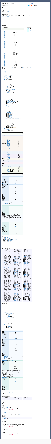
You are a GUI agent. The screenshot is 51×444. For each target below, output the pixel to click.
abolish (13, 239)
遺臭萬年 (25, 267)
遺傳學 (15, 254)
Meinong (13, 99)
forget (6, 240)
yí (7, 72)
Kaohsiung (10, 115)
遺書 (15, 397)
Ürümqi (8, 145)
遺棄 (15, 285)
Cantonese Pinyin (9, 92)
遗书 (17, 397)
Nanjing (8, 149)
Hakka (5, 76)
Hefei (8, 150)
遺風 (25, 284)
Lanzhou (8, 144)
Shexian (8, 158)
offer (9, 392)
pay (14, 393)
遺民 (15, 289)
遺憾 (15, 279)
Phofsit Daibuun (9, 112)
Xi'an (8, 141)
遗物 (17, 294)
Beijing (12, 82)
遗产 (17, 298)
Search (10, 0)
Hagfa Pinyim (9, 97)
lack (5, 241)
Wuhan (8, 146)
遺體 (25, 289)
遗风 (27, 284)
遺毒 (15, 288)
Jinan (8, 138)
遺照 (15, 293)
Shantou (8, 171)
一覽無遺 (5, 249)
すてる (20, 413)
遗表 (27, 274)
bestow (6, 392)
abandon (6, 239)
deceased (8, 243)
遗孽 (17, 267)
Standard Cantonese (8, 89)
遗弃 (17, 285)
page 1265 (8, 19)
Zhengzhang (6, 203)
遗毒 (17, 288)
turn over (11, 393)
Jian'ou (8, 170)
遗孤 (17, 266)
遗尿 (17, 272)
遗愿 (27, 283)
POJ (8, 78)
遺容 (15, 270)
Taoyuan (8, 163)
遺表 (25, 274)
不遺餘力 (5, 252)
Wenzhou (8, 157)
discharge (9, 244)
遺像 (15, 259)
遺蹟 (25, 279)
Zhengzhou (9, 140)
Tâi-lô (8, 111)
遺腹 (25, 262)
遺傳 (15, 253)
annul (16, 239)
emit (5, 244)
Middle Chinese (6, 174)
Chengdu (8, 147)
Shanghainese (8, 129)
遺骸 (25, 288)
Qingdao (8, 139)
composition (4, 16)
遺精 (25, 256)
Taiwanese (16, 118)
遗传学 (18, 254)
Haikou (8, 172)
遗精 (27, 256)
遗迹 (27, 278)
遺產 (15, 298)
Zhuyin (5, 73)
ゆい (7, 412)
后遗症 (8, 267)
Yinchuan (8, 143)
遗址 (17, 263)
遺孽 (15, 267)
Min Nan (5, 78)
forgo (10, 239)
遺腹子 (25, 263)
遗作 (17, 252)
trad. (28, 28)
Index (12, 0)
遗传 (17, 253)
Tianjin (8, 137)
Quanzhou (10, 113)
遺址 (15, 263)
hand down (16, 242)
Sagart (7, 202)
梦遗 (7, 262)
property (16, 245)
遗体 (27, 289)
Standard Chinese (8, 82)
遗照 (17, 293)
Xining (8, 142)
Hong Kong (9, 166)
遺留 (15, 300)
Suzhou (8, 155)
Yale (7, 91)
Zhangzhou (7, 109)
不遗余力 (9, 252)
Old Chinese (6, 356)
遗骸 (27, 288)
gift (12, 392)
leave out (9, 238)
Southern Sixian (8, 99)
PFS (9, 76)
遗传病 (18, 257)
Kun (5, 413)
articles (12, 245)
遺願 (25, 283)
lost (8, 245)
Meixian (8, 162)
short (9, 241)
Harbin (8, 136)
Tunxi (8, 159)
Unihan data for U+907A (8, 22)
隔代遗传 (29, 295)
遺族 (15, 284)
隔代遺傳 (25, 295)
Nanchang (8, 161)
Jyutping (9, 75)
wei (10, 305)
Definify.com (24, 440)
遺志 (15, 273)
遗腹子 (28, 263)
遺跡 (25, 278)
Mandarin (5, 71)
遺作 (15, 252)
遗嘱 (17, 262)
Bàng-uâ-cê (8, 106)
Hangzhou (8, 156)
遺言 (25, 275)
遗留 (17, 300)
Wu (4, 79)
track (9, 237)
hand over (7, 393)
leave (6, 242)
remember (11, 240)
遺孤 (15, 266)
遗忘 (17, 274)
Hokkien (7, 118)
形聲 (12, 67)
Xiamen (10, 116)
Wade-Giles (8, 85)
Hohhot (8, 153)
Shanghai (8, 154)
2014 (12, 205)
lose (5, 237)
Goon (5, 412)
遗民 (17, 289)
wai (11, 75)
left (4, 243)
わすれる (13, 413)
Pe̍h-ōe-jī (8, 110)
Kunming (8, 148)
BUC (8, 77)
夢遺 (5, 262)
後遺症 (5, 267)
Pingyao (8, 152)
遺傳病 (15, 257)
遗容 (17, 270)
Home (7, 0)
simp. (28, 30)
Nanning (8, 165)
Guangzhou (13, 89)
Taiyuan (8, 151)
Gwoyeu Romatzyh (9, 86)
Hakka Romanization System (11, 96)
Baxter (5, 202)
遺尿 (15, 272)
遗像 (17, 259)
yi (9, 72)
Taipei (9, 114)
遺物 (15, 294)
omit (5, 238)
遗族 (17, 284)
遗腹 (27, 262)
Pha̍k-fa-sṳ (8, 100)
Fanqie (3, 183)
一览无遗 (9, 249)
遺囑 (15, 262)
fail (8, 240)
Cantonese (5, 75)
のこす (7, 413)
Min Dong (5, 77)
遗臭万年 (29, 267)
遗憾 (17, 279)
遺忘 (15, 274)
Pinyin (5, 72)
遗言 (27, 275)
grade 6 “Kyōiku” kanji (6, 407)
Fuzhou (7, 105)
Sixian (7, 76)
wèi (7, 305)
